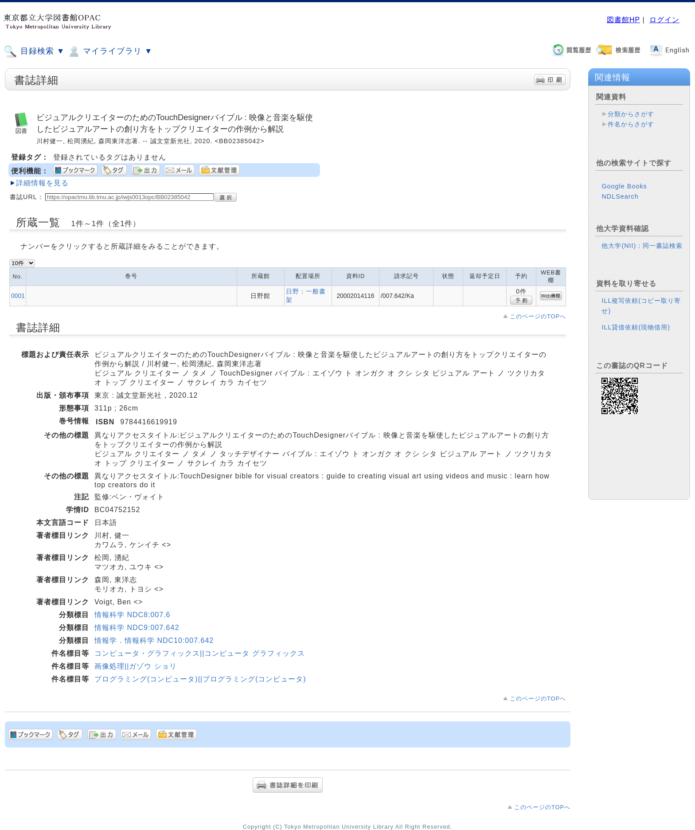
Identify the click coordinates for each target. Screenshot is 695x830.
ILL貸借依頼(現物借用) (635, 320)
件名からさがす (631, 124)
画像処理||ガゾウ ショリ (135, 666)
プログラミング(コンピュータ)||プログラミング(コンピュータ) (200, 679)
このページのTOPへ (538, 316)
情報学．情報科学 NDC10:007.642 (154, 640)
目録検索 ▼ (34, 51)
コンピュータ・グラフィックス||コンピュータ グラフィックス (199, 653)
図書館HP (623, 19)
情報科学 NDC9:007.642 (136, 627)
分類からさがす (631, 113)
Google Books (624, 179)
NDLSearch (619, 189)
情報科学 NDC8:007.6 (132, 615)
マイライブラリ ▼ (109, 51)
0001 (18, 295)
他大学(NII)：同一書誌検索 (642, 238)
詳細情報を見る (42, 183)
